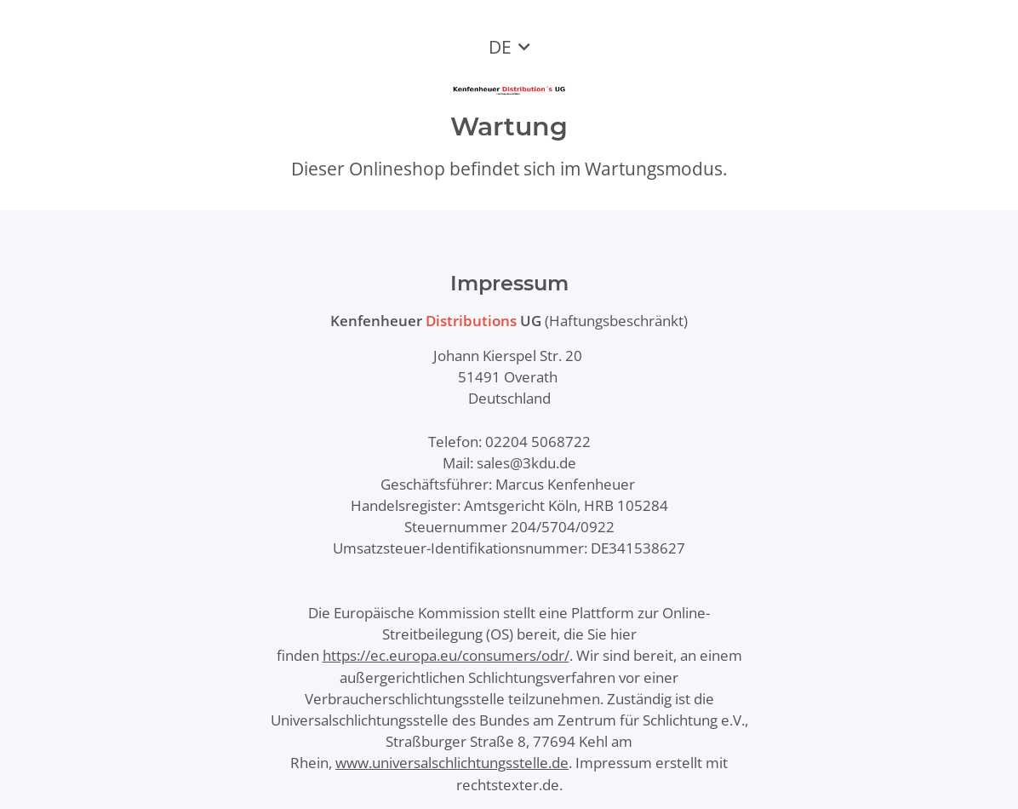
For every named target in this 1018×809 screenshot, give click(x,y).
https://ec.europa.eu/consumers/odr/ (446, 655)
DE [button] (500, 47)
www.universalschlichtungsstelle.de (452, 762)
